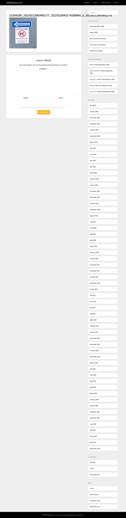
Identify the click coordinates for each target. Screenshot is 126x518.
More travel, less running (98, 39)
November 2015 (95, 418)
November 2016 (95, 344)
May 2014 (93, 442)
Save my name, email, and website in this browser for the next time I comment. (44, 107)
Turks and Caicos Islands (97, 45)
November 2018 (95, 197)
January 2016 (94, 406)
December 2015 (95, 412)
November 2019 (95, 124)
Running (87, 3)
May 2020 (93, 105)
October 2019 (94, 130)
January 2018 (94, 259)
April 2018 (93, 240)
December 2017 (95, 265)
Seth (91, 65)
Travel (95, 3)
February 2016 (94, 400)
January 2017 (94, 332)
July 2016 (93, 369)
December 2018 (95, 191)
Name (26, 98)
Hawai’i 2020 (94, 32)
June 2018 (93, 228)
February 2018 (94, 252)
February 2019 (94, 179)
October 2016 (94, 351)
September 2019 (95, 136)
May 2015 (93, 430)
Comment (43, 69)
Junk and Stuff (106, 3)
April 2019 (93, 167)
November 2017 (95, 271)
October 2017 (94, 277)
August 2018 (94, 216)
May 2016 (93, 381)
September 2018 (95, 210)
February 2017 (94, 326)
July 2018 (93, 222)
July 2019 (93, 148)
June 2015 (93, 424)
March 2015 (93, 436)
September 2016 (95, 357)
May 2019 (93, 161)
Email (61, 98)
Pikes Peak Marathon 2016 (106, 79)
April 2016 (93, 387)
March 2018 (93, 246)
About (116, 3)
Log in (92, 488)
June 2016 (93, 375)
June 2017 (93, 302)
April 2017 (93, 314)
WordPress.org (94, 507)
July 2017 (93, 295)
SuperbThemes (70, 515)
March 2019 (93, 173)
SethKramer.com (14, 2)
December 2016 (95, 338)
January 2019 (94, 185)
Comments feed (95, 501)
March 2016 (93, 393)
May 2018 (93, 234)
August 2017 (94, 289)
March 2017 (93, 320)
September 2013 (95, 449)
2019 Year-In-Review (96, 51)
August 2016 (94, 363)
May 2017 (93, 308)
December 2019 (95, 118)
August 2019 (94, 142)
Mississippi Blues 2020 (97, 26)
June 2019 (93, 154)
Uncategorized (94, 475)
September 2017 (95, 283)
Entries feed (94, 495)
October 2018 (94, 203)
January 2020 (94, 111)
